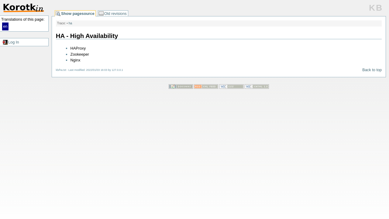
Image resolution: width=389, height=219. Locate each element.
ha (70, 23)
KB (376, 7)
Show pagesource (78, 13)
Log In (13, 42)
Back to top (372, 70)
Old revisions (115, 13)
